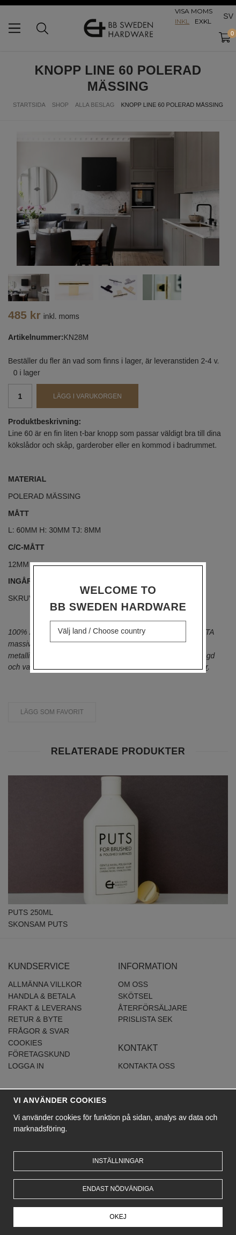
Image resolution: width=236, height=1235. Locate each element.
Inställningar (117, 1161)
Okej (117, 1217)
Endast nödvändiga (118, 1189)
